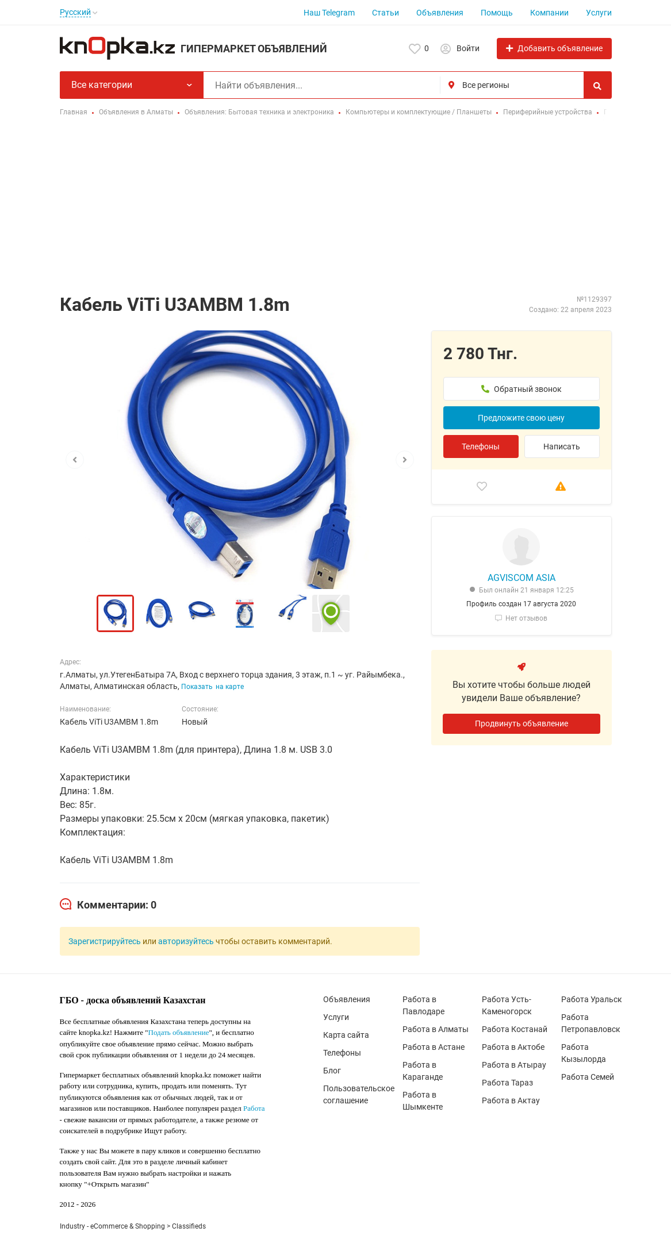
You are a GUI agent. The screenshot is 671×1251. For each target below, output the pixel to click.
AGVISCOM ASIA (521, 577)
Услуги (599, 12)
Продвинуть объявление (521, 723)
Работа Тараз (507, 1082)
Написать (561, 446)
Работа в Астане (433, 1047)
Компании (549, 12)
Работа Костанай (514, 1029)
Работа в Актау (511, 1100)
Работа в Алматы (435, 1029)
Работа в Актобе (513, 1047)
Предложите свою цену (521, 417)
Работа (254, 1108)
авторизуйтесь (186, 941)
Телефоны (481, 446)
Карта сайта (346, 1035)
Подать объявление (178, 1032)
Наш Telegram (329, 12)
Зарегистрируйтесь (104, 941)
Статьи (385, 12)
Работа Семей (587, 1076)
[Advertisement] (335, 206)
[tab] (108, 905)
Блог (332, 1070)
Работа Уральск (591, 999)
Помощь (497, 12)
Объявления (439, 12)
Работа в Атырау (514, 1064)
